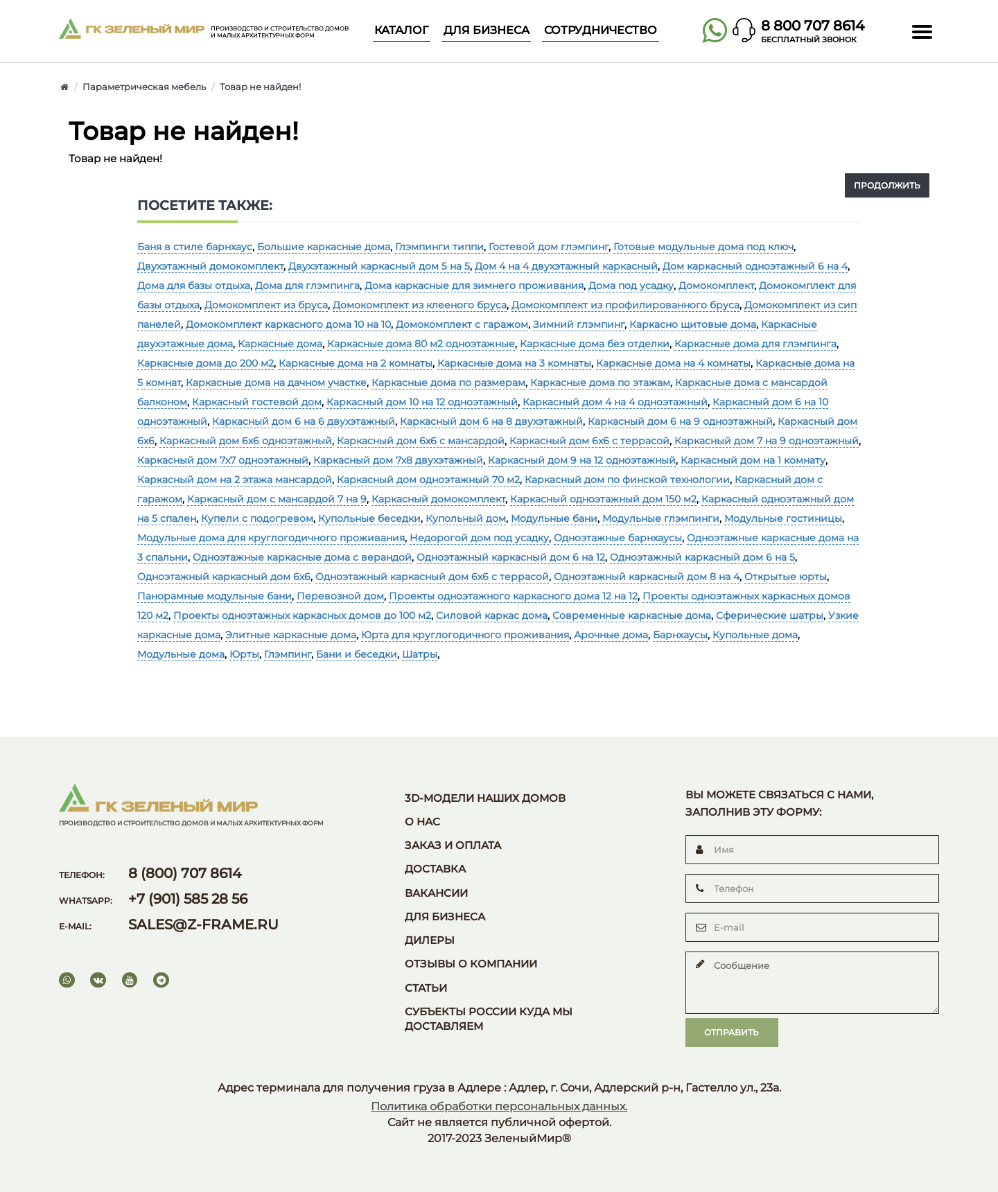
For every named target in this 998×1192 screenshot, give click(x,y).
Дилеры (430, 940)
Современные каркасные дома (631, 615)
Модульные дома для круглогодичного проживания (271, 538)
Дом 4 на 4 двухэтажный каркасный (566, 266)
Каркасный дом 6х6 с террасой (589, 441)
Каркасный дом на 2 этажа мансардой (234, 479)
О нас (422, 822)
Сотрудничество (600, 30)
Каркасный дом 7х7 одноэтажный (222, 460)
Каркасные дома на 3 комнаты (514, 363)
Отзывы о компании (471, 964)
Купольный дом (466, 518)
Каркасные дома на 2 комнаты (355, 363)
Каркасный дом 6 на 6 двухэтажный (303, 421)
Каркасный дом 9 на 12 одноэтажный (582, 460)
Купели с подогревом (257, 518)
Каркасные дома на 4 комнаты (673, 363)
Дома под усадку (631, 285)
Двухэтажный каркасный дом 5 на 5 (379, 266)
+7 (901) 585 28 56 (187, 899)
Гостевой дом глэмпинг (549, 246)
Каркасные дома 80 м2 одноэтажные (421, 344)
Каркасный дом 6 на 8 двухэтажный (491, 421)
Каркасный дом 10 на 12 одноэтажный (422, 402)
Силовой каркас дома (492, 615)
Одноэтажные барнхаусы (618, 538)
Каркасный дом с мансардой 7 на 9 (277, 499)
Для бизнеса (486, 30)
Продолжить (887, 185)
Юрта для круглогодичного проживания (465, 635)
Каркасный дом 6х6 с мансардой (421, 441)
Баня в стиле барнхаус (194, 246)
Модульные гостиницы (783, 518)
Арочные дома (611, 635)
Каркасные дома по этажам (600, 382)
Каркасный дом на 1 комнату (753, 460)
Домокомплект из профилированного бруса (625, 305)
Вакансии (436, 893)
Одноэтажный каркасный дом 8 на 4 (646, 576)
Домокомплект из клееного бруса (420, 305)
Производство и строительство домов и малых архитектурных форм (280, 32)
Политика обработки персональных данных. (499, 1106)
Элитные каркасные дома (290, 635)
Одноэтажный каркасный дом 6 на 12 (511, 557)
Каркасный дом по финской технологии (627, 479)
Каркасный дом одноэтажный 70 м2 (428, 479)
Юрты (244, 654)
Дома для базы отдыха (193, 285)
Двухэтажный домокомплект (210, 266)
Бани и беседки (356, 654)
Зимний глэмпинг (578, 324)
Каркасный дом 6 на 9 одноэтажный (680, 421)
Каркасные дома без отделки (594, 344)
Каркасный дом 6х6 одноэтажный (245, 441)
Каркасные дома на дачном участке (276, 382)
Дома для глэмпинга (307, 285)
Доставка (435, 869)
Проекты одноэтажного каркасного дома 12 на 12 (513, 596)
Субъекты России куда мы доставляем (488, 1019)
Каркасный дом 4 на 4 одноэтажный (615, 402)
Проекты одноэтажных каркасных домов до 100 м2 (302, 615)
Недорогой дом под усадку (479, 538)
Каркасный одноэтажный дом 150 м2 (603, 499)
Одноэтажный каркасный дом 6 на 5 (702, 557)
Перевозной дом (340, 596)
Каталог (401, 30)
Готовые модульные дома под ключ (703, 246)
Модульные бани (554, 518)
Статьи (426, 988)
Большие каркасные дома (323, 246)
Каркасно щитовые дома (692, 324)
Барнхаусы (680, 635)
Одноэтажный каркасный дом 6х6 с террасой (432, 576)
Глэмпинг (287, 654)
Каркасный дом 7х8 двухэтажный (398, 460)
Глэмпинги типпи (439, 246)
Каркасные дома (280, 344)
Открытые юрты (785, 576)
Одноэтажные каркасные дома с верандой (302, 557)
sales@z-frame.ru (203, 924)
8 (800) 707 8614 (184, 873)
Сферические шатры (769, 615)
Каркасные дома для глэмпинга (755, 344)
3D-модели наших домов (485, 798)
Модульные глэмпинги (660, 518)
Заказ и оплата (453, 845)
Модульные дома (181, 654)
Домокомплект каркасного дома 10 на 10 (288, 324)
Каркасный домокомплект (438, 499)
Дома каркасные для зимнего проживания (474, 285)
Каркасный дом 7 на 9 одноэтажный (766, 441)
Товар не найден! (260, 86)
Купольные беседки (369, 518)
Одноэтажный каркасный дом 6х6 (223, 576)
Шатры (419, 654)
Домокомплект (716, 285)
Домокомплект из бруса (266, 305)
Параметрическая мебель (144, 86)
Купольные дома (755, 635)
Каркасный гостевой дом (257, 402)
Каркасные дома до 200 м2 (205, 363)
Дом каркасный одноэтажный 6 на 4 (755, 266)
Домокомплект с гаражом (462, 324)
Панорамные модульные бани (214, 596)
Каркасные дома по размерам (448, 382)
